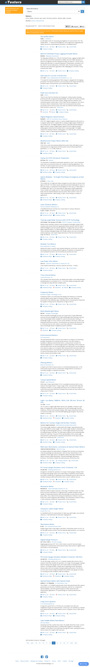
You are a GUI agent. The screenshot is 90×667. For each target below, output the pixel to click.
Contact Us (47, 661)
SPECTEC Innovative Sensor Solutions (57, 119)
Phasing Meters (46, 363)
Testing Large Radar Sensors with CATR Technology (59, 220)
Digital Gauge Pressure (49, 540)
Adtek (48, 143)
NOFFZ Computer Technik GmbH (71, 222)
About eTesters (24, 661)
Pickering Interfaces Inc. (54, 470)
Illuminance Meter (47, 524)
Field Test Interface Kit (49, 93)
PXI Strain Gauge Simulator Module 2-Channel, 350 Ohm (61, 557)
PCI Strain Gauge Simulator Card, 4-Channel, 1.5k (58, 467)
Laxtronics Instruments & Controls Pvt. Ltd (57, 263)
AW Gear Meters (45, 623)
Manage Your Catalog (36, 661)
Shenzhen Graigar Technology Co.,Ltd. (50, 294)
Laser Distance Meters (48, 205)
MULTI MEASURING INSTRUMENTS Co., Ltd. (59, 78)
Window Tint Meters (48, 244)
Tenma (48, 404)
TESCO (46, 95)
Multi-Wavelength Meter (49, 311)
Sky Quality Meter (47, 36)
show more (60, 107)
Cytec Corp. (50, 181)
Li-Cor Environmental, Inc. (47, 604)
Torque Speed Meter (48, 380)
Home (17, 661)
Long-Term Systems (48, 602)
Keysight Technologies (52, 313)
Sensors (33, 21)
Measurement (40, 21)
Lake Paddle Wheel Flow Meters (52, 620)
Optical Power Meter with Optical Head (55, 581)
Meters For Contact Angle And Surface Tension (58, 423)
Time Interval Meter (48, 275)
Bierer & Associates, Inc (47, 365)
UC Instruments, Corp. (61, 583)
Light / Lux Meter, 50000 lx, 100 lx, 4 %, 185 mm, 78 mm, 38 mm (62, 401)
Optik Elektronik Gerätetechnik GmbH (66, 425)
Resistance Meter (47, 486)
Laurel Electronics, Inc (46, 277)
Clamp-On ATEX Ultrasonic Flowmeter (54, 158)
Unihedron (48, 39)
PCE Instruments (45, 337)
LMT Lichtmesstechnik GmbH (53, 526)
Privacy (54, 661)
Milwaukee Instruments (52, 56)
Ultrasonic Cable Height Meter (52, 509)
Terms (59, 661)
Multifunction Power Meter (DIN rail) (54, 141)
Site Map (71, 661)
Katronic (51, 160)
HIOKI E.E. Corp (60, 449)
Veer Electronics (50, 382)
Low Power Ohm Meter (49, 261)
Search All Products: (32, 8)
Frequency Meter (46, 292)
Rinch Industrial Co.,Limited (47, 246)
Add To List (45, 47)
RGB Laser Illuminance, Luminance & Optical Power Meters (62, 447)
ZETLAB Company (57, 542)
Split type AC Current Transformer (53, 76)
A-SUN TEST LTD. (45, 511)
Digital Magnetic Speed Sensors (52, 117)
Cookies (65, 661)
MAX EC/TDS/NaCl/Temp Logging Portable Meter (59, 54)
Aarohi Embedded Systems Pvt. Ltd (57, 488)
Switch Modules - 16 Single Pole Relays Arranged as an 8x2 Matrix (62, 178)
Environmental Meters (49, 335)
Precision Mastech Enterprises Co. (49, 207)
